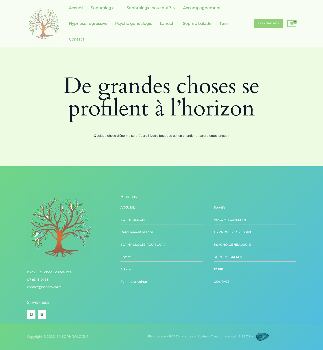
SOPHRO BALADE (229, 257)
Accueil (76, 8)
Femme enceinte (134, 281)
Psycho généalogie (133, 23)
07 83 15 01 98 (38, 280)
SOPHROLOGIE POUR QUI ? (143, 244)
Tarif (223, 23)
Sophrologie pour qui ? (151, 8)
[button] (117, 8)
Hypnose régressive (88, 23)
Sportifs (220, 207)
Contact (76, 39)
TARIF (218, 269)
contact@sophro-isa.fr (44, 287)
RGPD (173, 336)
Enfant (125, 257)
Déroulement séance (137, 232)
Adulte (125, 269)
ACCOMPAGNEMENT (231, 220)
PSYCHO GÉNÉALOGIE (232, 244)
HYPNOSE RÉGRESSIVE (233, 232)
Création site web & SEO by (242, 336)
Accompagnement (202, 8)
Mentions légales (194, 336)
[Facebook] (31, 314)
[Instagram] (42, 314)
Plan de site (156, 336)
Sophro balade (197, 23)
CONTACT (221, 281)
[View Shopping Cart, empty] (291, 23)
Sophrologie (105, 8)
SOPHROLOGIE (133, 220)
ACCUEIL (127, 207)
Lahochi (167, 23)
